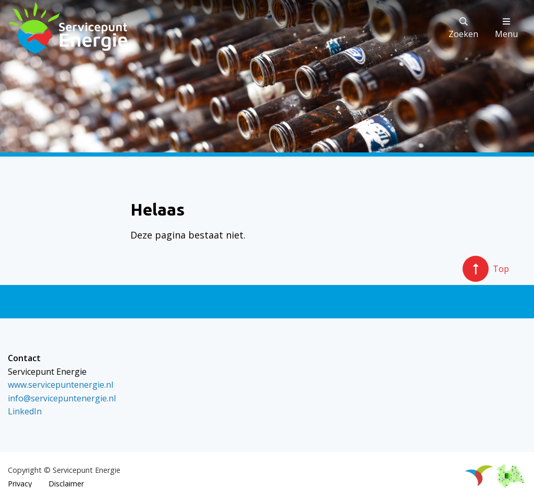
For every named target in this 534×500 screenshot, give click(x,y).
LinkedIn (25, 411)
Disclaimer (66, 483)
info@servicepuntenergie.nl (62, 398)
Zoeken (463, 28)
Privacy (20, 483)
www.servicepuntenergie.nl (60, 384)
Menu (506, 28)
